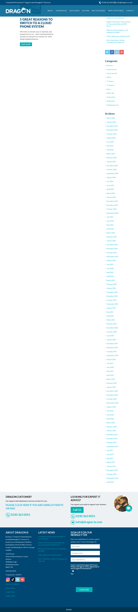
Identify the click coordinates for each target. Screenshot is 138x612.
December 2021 (112, 292)
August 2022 (111, 260)
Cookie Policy (10, 592)
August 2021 (111, 308)
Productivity (111, 97)
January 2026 (111, 122)
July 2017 (110, 450)
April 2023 (110, 229)
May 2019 (110, 371)
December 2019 (112, 343)
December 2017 (112, 434)
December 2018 (112, 391)
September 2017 (112, 446)
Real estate (111, 101)
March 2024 (111, 193)
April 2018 (110, 419)
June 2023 (110, 221)
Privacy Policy (10, 588)
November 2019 (112, 347)
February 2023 (112, 237)
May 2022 (110, 272)
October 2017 (112, 442)
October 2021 (112, 300)
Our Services (61, 11)
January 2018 (111, 430)
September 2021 (112, 304)
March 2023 (111, 233)
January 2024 (111, 197)
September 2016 (112, 478)
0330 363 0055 (108, 2)
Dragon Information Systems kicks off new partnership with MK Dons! (118, 24)
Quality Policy (10, 596)
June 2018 (110, 415)
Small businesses (112, 105)
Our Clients (74, 11)
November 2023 (112, 205)
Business (110, 65)
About (50, 11)
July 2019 (110, 363)
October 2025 (112, 134)
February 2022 (112, 284)
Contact (130, 11)
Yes (73, 572)
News (109, 89)
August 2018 (111, 407)
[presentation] (87, 580)
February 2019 (112, 383)
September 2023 (112, 213)
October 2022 (112, 253)
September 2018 (112, 403)
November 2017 (112, 438)
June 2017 (110, 454)
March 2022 (111, 280)
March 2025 (111, 154)
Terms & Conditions (13, 584)
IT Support (110, 85)
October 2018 (112, 399)
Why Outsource (99, 11)
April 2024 (110, 189)
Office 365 (110, 93)
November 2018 (112, 395)
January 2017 (111, 466)
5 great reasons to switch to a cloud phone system (36, 22)
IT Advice (110, 81)
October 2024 (112, 169)
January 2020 (111, 340)
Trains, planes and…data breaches (118, 36)
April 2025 (110, 150)
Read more (26, 44)
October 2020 (112, 332)
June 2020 (110, 336)
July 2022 (110, 264)
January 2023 (111, 241)
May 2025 (110, 146)
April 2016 (110, 482)
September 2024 (112, 173)
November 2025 (112, 130)
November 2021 (112, 296)
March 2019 (111, 379)
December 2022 (112, 245)
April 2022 (110, 276)
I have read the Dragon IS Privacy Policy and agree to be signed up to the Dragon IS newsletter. (85, 566)
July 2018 (110, 411)
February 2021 (112, 324)
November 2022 (112, 249)
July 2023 (110, 217)
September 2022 (112, 256)
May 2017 (110, 458)
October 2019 (112, 351)
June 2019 (110, 367)
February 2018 (112, 427)
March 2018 (111, 423)
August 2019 (111, 359)
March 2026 (111, 118)
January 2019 (111, 387)
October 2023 (112, 209)
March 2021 (111, 320)
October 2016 (112, 474)
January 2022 (111, 288)
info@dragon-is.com (124, 2)
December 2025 (112, 126)
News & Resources (116, 11)
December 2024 (112, 166)
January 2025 (111, 162)
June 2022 (110, 268)
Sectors (85, 11)
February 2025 (112, 158)
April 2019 (110, 375)
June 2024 (110, 185)
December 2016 (112, 470)
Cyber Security (112, 73)
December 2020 (112, 328)
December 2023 (112, 201)
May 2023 (110, 225)
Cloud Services (112, 69)
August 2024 (111, 177)
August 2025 (111, 138)
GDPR (109, 77)
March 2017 (111, 462)
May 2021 (110, 312)
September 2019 (112, 355)
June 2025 (110, 142)
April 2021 (110, 316)
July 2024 (110, 181)
